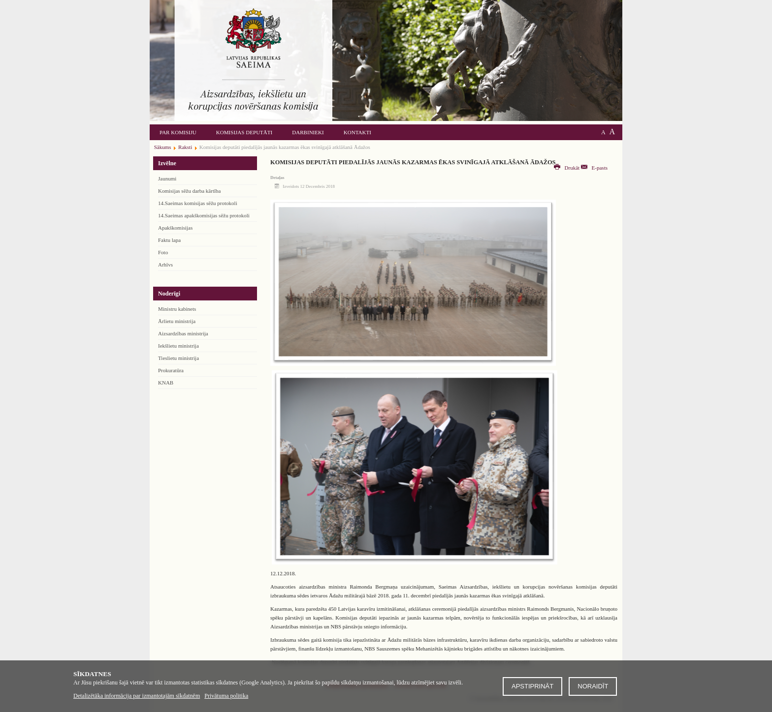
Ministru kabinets (177, 309)
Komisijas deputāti (244, 132)
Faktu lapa (169, 240)
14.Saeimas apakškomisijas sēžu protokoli (204, 215)
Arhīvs (165, 264)
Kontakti (357, 132)
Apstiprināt (532, 686)
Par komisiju (178, 132)
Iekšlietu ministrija (178, 346)
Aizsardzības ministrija (183, 333)
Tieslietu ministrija (178, 358)
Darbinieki (307, 132)
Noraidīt (593, 686)
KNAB (165, 383)
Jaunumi (167, 178)
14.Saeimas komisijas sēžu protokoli (197, 203)
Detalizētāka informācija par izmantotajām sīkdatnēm (136, 695)
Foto (163, 252)
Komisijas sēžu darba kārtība (189, 191)
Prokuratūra (171, 370)
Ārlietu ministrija (176, 321)
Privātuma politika (226, 695)
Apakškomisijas (175, 228)
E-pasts (594, 168)
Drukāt (567, 168)
